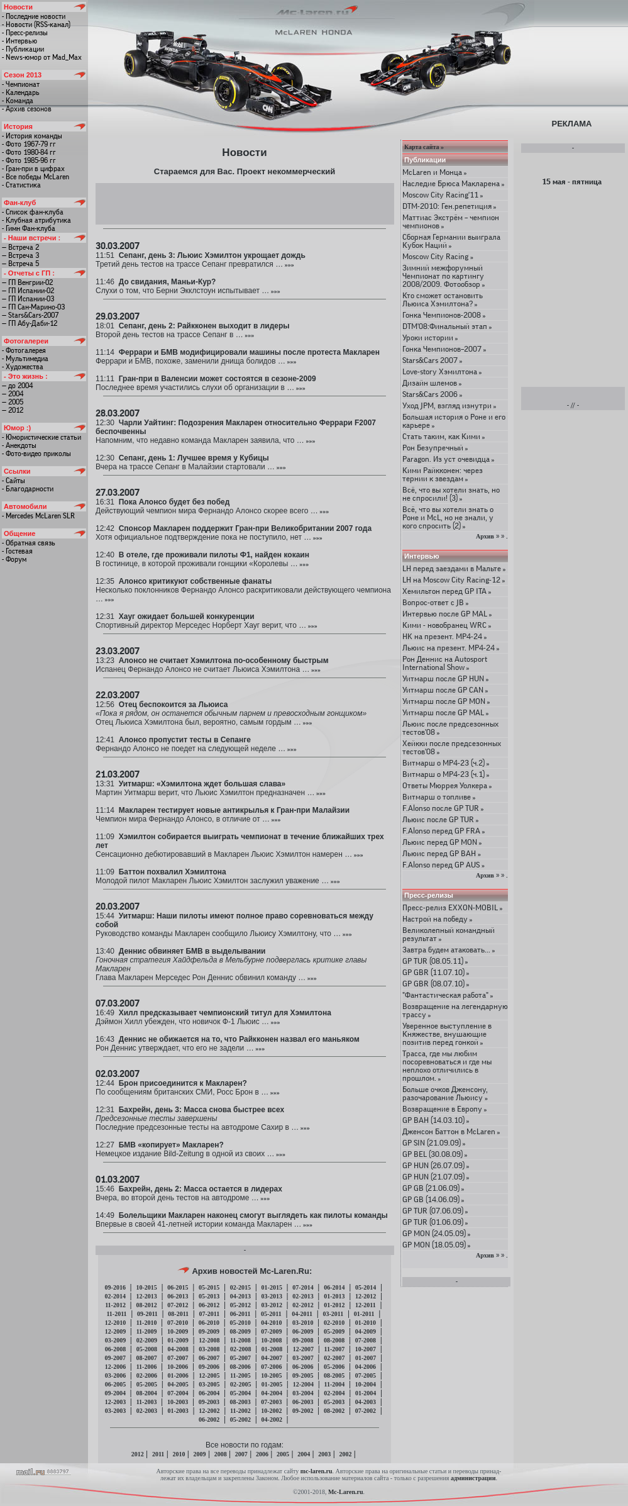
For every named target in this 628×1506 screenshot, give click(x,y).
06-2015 (177, 1287)
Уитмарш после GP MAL (445, 712)
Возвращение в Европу (444, 1109)
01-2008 (272, 1349)
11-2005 (240, 1375)
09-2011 (147, 1313)
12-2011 (365, 1305)
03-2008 (209, 1349)
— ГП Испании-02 (28, 290)
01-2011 (364, 1313)
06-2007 (209, 1357)
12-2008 (209, 1340)
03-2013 (272, 1296)
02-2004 (334, 1393)
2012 (137, 1454)
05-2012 (240, 1305)
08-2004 (146, 1393)
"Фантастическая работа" (447, 995)
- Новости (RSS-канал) (36, 24)
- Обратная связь (28, 543)
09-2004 (115, 1393)
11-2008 (240, 1340)
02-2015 (240, 1287)
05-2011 (271, 1313)
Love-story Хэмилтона (442, 371)
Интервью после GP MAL (447, 614)
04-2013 (240, 1296)
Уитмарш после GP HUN (445, 678)
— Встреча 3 (20, 255)
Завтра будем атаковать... (448, 949)
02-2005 (240, 1384)
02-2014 (115, 1296)
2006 (262, 1454)
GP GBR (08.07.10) (436, 983)
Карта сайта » (424, 146)
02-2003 (146, 1410)
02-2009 (146, 1340)
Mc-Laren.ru (345, 1491)
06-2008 (115, 1349)
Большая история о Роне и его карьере (453, 421)
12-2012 (365, 1296)
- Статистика (21, 185)
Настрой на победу (437, 919)
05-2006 (334, 1366)
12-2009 (115, 1331)
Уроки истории (430, 337)
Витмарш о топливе (439, 797)
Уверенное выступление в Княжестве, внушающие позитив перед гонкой (447, 1034)
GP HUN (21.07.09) (436, 1177)
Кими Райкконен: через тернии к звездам (442, 474)
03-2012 (272, 1305)
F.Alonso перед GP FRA (443, 831)
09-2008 (302, 1340)
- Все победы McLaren (35, 177)
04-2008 (177, 1349)
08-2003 (239, 1401)
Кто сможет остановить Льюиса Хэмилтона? (442, 299)
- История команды (32, 136)
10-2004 (365, 1384)
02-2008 (240, 1349)
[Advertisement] (245, 203)
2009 (200, 1454)
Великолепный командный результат (448, 934)
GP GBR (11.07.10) (436, 972)
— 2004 (12, 394)
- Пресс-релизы (25, 32)
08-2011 (178, 1313)
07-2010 (177, 1322)
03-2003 (115, 1410)
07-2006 (271, 1366)
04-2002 (272, 1419)
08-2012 (146, 1305)
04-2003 (365, 1401)
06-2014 (334, 1287)
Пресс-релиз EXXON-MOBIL (452, 907)
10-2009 (177, 1331)
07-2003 (271, 1401)
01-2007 (365, 1357)
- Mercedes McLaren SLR (38, 516)
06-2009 (302, 1331)
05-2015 (209, 1287)
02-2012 (302, 1305)
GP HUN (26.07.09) (436, 1165)
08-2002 (334, 1410)
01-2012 (334, 1305)
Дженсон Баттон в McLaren (451, 1131)
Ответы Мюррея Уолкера (447, 785)
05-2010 (239, 1322)
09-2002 (302, 1410)
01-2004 (365, 1393)
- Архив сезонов (27, 109)
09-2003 (209, 1401)
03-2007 (302, 1357)
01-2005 (272, 1384)
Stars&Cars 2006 (432, 394)
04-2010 (271, 1322)
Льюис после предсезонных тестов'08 (450, 728)
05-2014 (365, 1287)
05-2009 (334, 1331)
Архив (485, 536)
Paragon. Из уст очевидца (448, 459)
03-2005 (209, 1384)
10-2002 (271, 1410)
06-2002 (209, 1419)
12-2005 (209, 1375)
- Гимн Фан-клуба (28, 228)
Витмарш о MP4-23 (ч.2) (446, 763)
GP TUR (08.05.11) (435, 961)
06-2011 (240, 1313)
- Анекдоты (19, 445)
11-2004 (334, 1384)
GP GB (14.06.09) (433, 1199)
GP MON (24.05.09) (436, 1233)
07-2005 (365, 1375)
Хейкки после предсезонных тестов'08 (451, 747)
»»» (288, 264)
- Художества (22, 367)
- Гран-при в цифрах (33, 168)
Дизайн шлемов (432, 383)
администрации (473, 1478)
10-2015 (146, 1287)
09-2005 (302, 1375)
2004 (303, 1454)
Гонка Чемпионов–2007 (444, 349)
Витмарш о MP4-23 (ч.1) (446, 774)
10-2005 (271, 1375)
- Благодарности (27, 489)
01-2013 (334, 1296)
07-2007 (177, 1357)
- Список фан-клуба (32, 212)
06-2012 (209, 1305)
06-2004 (209, 1393)
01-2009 (177, 1340)
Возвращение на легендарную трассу (455, 1010)
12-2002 (209, 1410)
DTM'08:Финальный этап (447, 326)
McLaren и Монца (434, 172)
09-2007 (115, 1357)
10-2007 (365, 1349)
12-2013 (146, 1296)
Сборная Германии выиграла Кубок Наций (451, 241)
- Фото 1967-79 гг (29, 144)
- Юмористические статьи (41, 437)
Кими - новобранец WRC (447, 625)
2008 (220, 1454)
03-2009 (115, 1340)
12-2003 (115, 1401)
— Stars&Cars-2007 (30, 315)
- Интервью (19, 41)
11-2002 (240, 1410)
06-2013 (177, 1296)
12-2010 (115, 1322)
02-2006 (146, 1375)
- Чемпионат (21, 84)
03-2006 (115, 1375)
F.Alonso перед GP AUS (443, 865)
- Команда (17, 100)
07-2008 (365, 1340)
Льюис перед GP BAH (441, 853)
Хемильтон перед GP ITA (447, 591)
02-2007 (334, 1357)
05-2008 (146, 1349)
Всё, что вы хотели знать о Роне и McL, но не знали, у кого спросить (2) (447, 517)
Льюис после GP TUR (440, 819)
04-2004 (272, 1393)
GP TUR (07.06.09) (435, 1211)
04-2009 (365, 1331)
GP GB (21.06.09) (433, 1188)
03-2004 (302, 1393)
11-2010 (146, 1322)
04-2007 (272, 1357)
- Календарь (21, 92)
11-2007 (334, 1349)
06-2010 (209, 1322)
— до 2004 (17, 385)
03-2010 (302, 1322)
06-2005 (115, 1384)
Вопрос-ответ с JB (435, 602)
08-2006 (239, 1366)
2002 (345, 1454)
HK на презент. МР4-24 (444, 636)
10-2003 (177, 1401)
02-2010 (334, 1322)
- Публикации (23, 49)
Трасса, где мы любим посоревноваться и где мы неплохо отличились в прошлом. (447, 1065)
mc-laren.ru (316, 1471)
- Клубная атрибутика (36, 220)
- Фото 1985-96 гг (29, 160)
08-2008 (334, 1340)
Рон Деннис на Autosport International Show (444, 663)
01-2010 (365, 1322)
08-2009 (239, 1331)
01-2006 (177, 1375)
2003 (324, 1454)
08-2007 (146, 1357)
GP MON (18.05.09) (436, 1245)
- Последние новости (33, 16)
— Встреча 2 (20, 247)
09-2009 (209, 1331)
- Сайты (13, 480)
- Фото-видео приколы (36, 453)
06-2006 (302, 1366)
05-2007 (240, 1357)
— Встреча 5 (20, 263)
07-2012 (177, 1305)
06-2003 (302, 1401)
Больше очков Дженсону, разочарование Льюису (445, 1093)
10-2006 (177, 1366)
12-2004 (303, 1384)
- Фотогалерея (24, 350)
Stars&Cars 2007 (432, 360)
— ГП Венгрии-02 (27, 282)
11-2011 (116, 1313)
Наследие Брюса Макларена (453, 183)
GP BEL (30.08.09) (435, 1154)
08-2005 (334, 1375)
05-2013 (209, 1296)
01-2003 (177, 1410)
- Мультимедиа (25, 358)
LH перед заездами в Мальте (454, 568)
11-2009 (146, 1331)
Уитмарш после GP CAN (445, 690)
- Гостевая (17, 551)
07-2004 (177, 1393)
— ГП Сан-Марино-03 (33, 307)
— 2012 (12, 410)
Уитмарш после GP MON (446, 701)
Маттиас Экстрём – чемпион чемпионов (450, 221)
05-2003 (334, 1401)
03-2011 (332, 1313)
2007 (241, 1454)
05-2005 (146, 1384)
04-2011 (302, 1313)
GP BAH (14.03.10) (436, 1120)
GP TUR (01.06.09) (435, 1222)
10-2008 (271, 1340)
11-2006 (146, 1366)
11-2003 (146, 1401)
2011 (158, 1454)
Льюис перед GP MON (442, 842)
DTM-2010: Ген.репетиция (449, 206)
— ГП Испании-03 (28, 299)
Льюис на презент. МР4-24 (451, 648)
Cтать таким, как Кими (443, 436)
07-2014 (302, 1287)
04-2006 (365, 1366)
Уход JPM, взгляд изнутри (449, 405)
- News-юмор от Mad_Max (42, 57)
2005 (283, 1454)
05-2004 (240, 1393)
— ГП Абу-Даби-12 (29, 323)
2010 (178, 1454)
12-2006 (115, 1366)
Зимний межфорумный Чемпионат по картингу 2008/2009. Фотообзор (443, 276)
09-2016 (115, 1287)
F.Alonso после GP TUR (443, 808)
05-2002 (240, 1419)
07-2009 (271, 1331)
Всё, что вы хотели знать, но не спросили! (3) (451, 494)
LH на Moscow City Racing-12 (453, 580)
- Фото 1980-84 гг (29, 152)
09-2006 (209, 1366)
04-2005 (177, 1384)
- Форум (14, 559)
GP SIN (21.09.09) (434, 1143)
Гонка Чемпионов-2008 (444, 315)
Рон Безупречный (435, 447)
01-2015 (272, 1287)
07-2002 (365, 1410)
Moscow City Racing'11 (442, 195)
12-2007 (303, 1349)
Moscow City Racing (437, 256)
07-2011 (209, 1313)
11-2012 (115, 1305)
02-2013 (302, 1296)
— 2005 (12, 402)
